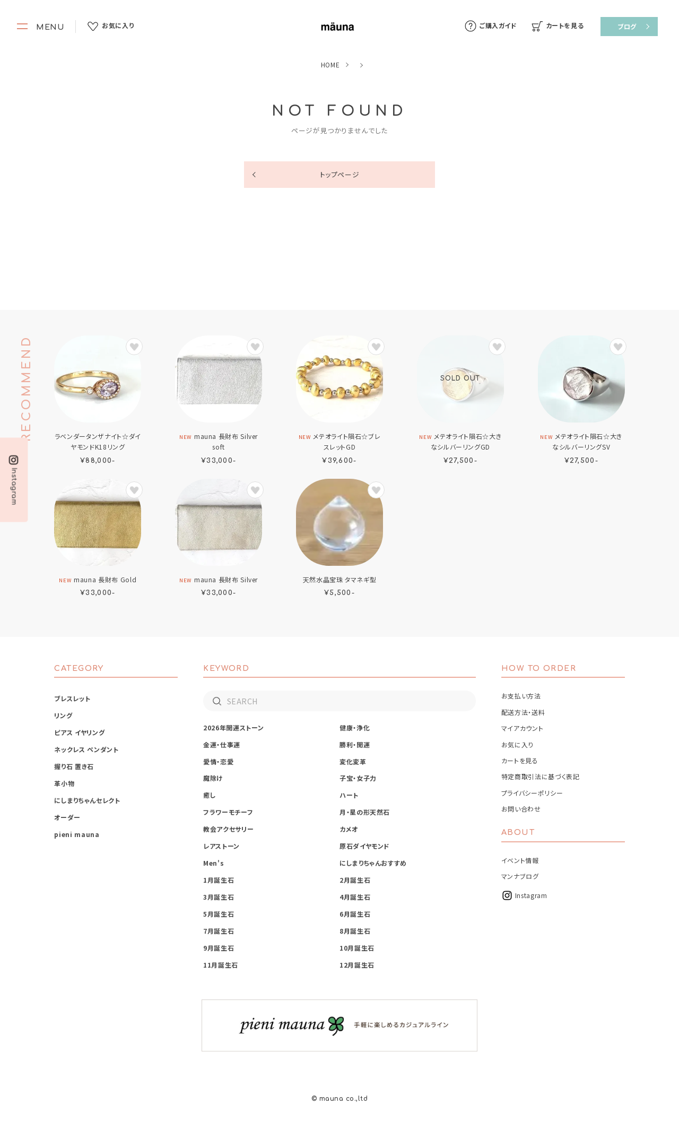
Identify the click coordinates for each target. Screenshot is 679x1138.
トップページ (340, 174)
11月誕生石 (220, 964)
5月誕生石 (218, 913)
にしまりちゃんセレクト (87, 800)
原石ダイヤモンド (365, 845)
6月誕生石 (355, 913)
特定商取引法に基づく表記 (540, 776)
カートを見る (519, 760)
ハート (349, 794)
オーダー (67, 817)
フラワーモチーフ (228, 811)
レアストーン (221, 845)
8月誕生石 (355, 930)
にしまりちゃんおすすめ (373, 862)
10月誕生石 (357, 947)
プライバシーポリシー (532, 792)
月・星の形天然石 (365, 811)
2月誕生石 (355, 879)
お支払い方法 (521, 695)
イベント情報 (520, 860)
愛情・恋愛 (218, 761)
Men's (213, 862)
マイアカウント (522, 727)
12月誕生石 (357, 964)
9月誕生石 (218, 947)
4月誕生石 (355, 896)
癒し (209, 794)
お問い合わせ (521, 808)
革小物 (64, 783)
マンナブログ (520, 876)
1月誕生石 (218, 879)
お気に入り (517, 744)
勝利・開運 (355, 744)
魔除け (213, 777)
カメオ (349, 828)
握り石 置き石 (73, 766)
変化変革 (353, 761)
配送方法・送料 (523, 712)
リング (63, 715)
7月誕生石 (218, 930)
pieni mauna (76, 834)
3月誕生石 (218, 896)
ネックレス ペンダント (86, 749)
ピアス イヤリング (79, 732)
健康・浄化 (355, 727)
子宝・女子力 (358, 777)
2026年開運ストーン (233, 727)
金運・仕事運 (221, 744)
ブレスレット (72, 698)
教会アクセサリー (228, 828)
